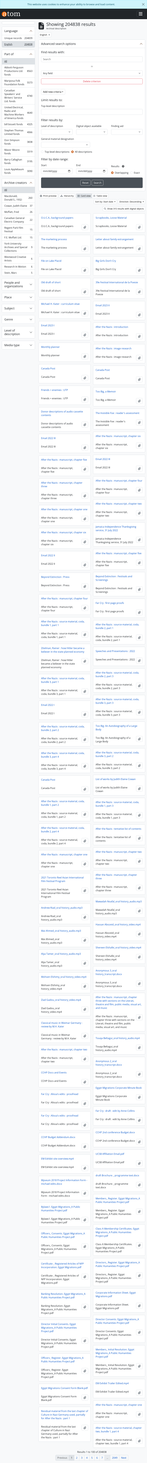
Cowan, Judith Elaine (18, 206)
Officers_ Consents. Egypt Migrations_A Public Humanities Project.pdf (63, 1235)
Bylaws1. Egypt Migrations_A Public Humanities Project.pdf (60, 1208)
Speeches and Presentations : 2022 (115, 651)
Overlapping (121, 172)
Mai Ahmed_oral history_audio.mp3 (61, 930)
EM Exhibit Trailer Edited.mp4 (112, 1383)
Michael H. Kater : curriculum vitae (60, 304)
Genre (8, 319)
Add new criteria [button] (52, 91)
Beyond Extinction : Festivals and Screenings (114, 578)
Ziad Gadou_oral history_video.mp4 (61, 1000)
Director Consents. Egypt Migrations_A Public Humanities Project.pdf (117, 1321)
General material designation (57, 139)
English (18, 44)
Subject (9, 308)
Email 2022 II (48, 555)
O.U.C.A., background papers (57, 217)
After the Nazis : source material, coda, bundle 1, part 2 (63, 803)
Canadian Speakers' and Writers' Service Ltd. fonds (18, 96)
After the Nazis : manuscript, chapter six (118, 436)
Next (123, 1457)
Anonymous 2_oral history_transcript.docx (109, 1063)
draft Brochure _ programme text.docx (117, 1175)
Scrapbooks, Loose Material (111, 217)
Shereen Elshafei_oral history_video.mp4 (118, 947)
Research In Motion (18, 267)
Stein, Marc (18, 273)
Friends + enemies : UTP (54, 390)
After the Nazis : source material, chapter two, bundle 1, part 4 (119, 1429)
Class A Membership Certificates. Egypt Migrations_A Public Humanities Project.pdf (117, 1232)
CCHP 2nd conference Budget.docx (115, 1132)
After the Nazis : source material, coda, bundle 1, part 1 (63, 623)
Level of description (12, 332)
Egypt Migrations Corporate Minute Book (119, 1087)
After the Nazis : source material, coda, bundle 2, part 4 (63, 829)
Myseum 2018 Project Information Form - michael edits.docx (64, 1182)
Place (8, 297)
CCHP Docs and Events (54, 1072)
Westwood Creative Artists (18, 258)
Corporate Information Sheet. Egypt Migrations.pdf (116, 1294)
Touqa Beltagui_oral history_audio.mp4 (118, 1038)
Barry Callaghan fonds (18, 161)
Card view (84, 195)
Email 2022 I (47, 705)
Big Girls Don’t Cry (106, 260)
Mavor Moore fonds (18, 151)
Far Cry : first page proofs (110, 603)
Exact (137, 172)
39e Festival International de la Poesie (117, 282)
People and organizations (13, 284)
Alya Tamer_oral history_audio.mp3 (61, 953)
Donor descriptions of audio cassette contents (62, 413)
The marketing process (54, 239)
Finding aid (117, 126)
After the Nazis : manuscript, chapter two (119, 503)
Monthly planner (50, 347)
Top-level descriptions (57, 151)
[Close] (143, 4)
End (78, 165)
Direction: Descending (130, 201)
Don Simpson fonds (18, 141)
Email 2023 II (103, 305)
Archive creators (15, 183)
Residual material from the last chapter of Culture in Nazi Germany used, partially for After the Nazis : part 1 (64, 1414)
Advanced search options (58, 44)
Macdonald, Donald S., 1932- (18, 197)
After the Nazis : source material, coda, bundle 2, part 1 (117, 626)
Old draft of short (51, 282)
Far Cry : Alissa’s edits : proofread (59, 1094)
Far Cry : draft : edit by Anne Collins (115, 1110)
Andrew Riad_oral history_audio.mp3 (61, 907)
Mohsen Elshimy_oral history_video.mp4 (63, 976)
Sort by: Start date (104, 201)
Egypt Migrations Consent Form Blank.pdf (64, 1388)
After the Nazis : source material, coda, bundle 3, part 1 (63, 680)
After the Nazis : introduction (112, 327)
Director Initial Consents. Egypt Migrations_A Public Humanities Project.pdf (59, 1327)
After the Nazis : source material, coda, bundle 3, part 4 (63, 754)
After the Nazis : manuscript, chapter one (64, 509)
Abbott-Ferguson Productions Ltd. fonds (18, 71)
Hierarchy (67, 195)
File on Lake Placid (51, 260)
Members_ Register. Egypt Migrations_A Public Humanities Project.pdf (118, 1200)
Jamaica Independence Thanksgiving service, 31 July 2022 (116, 528)
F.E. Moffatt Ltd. (18, 238)
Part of (9, 54)
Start (44, 165)
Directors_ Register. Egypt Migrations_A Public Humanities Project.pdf (118, 1264)
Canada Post (48, 368)
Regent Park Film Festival (18, 229)
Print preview (48, 195)
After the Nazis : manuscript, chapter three (61, 484)
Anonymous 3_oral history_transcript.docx (109, 972)
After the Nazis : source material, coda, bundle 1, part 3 (117, 804)
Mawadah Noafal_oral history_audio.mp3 (119, 901)
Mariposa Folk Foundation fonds (18, 82)
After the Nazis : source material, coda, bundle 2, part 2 (63, 728)
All (5, 61)
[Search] (92, 59)
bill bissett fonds (18, 124)
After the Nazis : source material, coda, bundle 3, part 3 (117, 701)
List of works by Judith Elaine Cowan (116, 779)
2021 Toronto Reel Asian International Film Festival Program (62, 879)
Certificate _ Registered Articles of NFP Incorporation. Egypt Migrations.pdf (62, 1265)
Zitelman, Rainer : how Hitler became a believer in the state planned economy (62, 649)
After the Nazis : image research (113, 348)
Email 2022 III (48, 438)
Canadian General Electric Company (18, 219)
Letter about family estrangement (115, 239)
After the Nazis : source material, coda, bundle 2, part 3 (117, 674)
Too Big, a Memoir (106, 391)
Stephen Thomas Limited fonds (18, 132)
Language (11, 31)
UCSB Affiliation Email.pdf (110, 1154)
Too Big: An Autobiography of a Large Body (116, 727)
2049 (114, 1457)
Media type (12, 345)
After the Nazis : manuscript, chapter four (119, 480)
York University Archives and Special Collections (18, 247)
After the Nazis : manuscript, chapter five (64, 459)
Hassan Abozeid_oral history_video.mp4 (118, 924)
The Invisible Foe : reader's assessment (117, 413)
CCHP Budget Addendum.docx (58, 1137)
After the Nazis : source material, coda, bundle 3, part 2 (117, 754)
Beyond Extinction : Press (55, 577)
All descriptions (83, 151)
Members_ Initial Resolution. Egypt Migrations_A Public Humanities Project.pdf (115, 1353)
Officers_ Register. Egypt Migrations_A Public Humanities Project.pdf (62, 1359)
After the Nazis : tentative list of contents (118, 828)
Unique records (18, 38)
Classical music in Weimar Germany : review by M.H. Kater (61, 1024)
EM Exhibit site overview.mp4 (57, 1158)
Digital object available (88, 126)
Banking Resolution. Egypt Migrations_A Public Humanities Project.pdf (63, 1295)
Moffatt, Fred (18, 212)
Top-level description (53, 106)
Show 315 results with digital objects (124, 208)
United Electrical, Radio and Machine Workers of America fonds (18, 113)
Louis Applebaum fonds (18, 171)
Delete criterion (92, 81)
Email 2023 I (47, 325)
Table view (100, 195)
